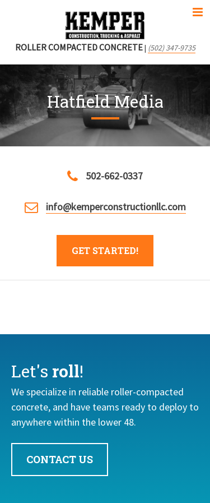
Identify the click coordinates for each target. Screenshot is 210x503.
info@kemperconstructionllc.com (116, 206)
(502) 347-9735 (171, 48)
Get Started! (105, 250)
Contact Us (59, 459)
